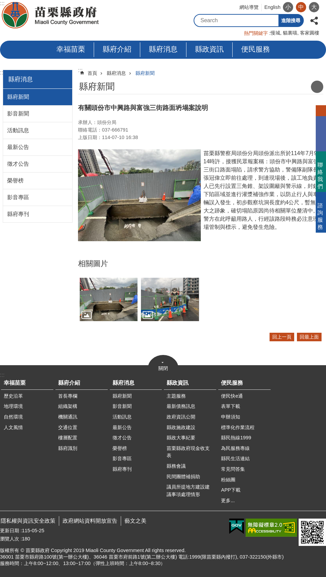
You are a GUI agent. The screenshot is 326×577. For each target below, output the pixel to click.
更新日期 (9, 530)
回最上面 (309, 337)
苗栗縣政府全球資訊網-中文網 (51, 15)
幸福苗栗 (70, 49)
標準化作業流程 (238, 427)
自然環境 (13, 417)
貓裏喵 (290, 33)
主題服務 (176, 396)
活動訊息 (18, 130)
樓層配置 (67, 437)
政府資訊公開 (181, 417)
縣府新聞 (18, 97)
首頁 (92, 73)
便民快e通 (232, 396)
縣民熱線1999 (236, 437)
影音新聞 (18, 113)
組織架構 (67, 406)
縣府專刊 (18, 214)
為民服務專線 (235, 448)
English (272, 7)
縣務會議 (176, 466)
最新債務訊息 (181, 406)
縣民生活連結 (235, 458)
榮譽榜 (15, 180)
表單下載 (230, 406)
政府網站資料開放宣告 (90, 521)
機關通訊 (67, 417)
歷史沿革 (13, 396)
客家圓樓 (309, 33)
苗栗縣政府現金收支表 (188, 451)
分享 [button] (314, 20)
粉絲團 (228, 479)
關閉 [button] (163, 368)
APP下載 (230, 490)
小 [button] (288, 7)
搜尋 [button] (272, 20)
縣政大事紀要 (181, 437)
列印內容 (317, 87)
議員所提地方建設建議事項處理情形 (188, 490)
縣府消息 (163, 49)
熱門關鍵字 (256, 33)
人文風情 (13, 427)
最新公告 (18, 147)
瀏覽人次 (9, 538)
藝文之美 (135, 521)
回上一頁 (281, 337)
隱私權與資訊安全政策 (28, 521)
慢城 (275, 33)
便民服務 (255, 49)
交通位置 (67, 427)
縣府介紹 (117, 49)
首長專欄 (67, 396)
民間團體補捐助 (183, 476)
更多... (228, 500)
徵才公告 (18, 164)
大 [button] (314, 7)
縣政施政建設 (181, 427)
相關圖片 (93, 263)
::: (2, 72)
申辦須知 (230, 417)
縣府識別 (67, 448)
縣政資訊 (209, 49)
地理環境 (13, 406)
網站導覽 (249, 7)
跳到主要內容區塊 (3, 3)
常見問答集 (233, 469)
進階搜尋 (290, 20)
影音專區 (18, 197)
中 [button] (301, 7)
